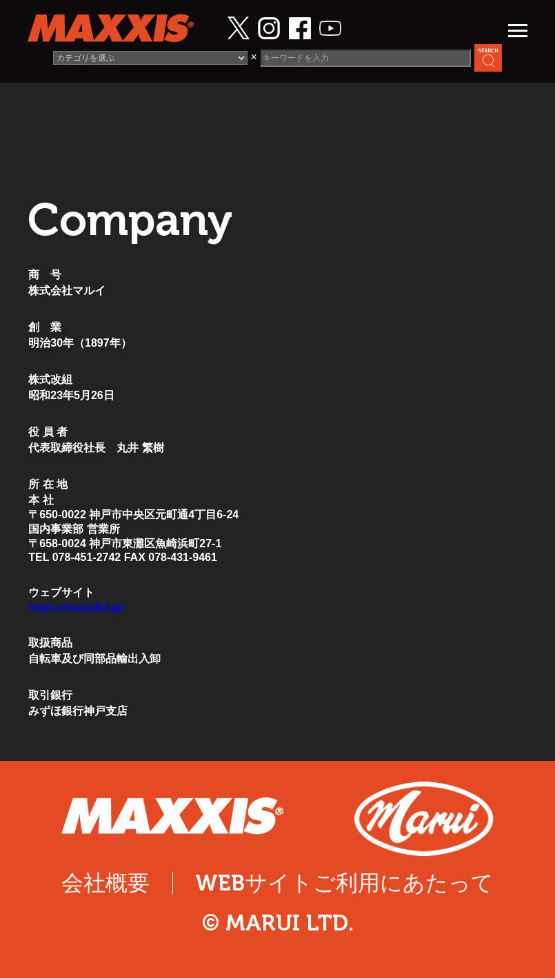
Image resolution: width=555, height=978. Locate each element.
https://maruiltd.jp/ (76, 607)
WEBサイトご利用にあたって (344, 883)
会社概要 (105, 883)
